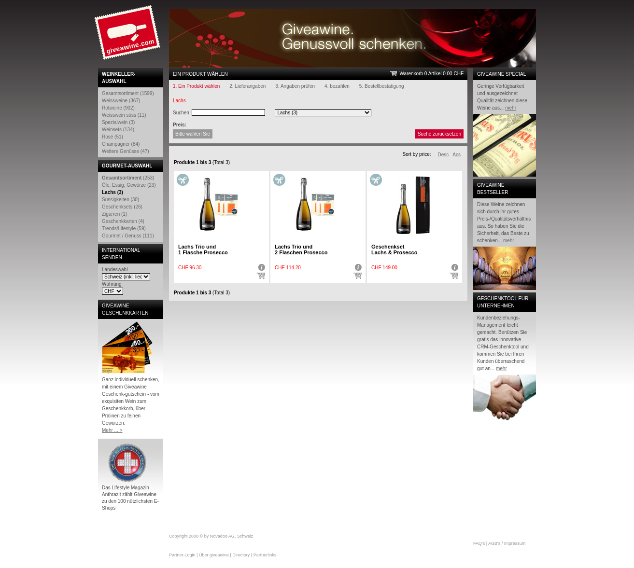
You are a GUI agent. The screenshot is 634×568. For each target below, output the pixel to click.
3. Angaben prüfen (295, 86)
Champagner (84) (121, 144)
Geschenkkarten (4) (123, 221)
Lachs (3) (112, 192)
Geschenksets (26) (122, 206)
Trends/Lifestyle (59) (124, 228)
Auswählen (260, 276)
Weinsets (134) (118, 129)
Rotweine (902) (118, 108)
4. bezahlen (337, 86)
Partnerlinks (265, 555)
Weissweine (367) (121, 100)
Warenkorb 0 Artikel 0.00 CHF (432, 73)
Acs (456, 154)
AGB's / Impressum (506, 543)
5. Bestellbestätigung (381, 86)
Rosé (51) (112, 136)
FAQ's (479, 543)
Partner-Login (182, 555)
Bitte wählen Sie (192, 134)
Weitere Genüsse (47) (125, 151)
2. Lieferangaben (247, 86)
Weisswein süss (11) (124, 115)
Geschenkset (394, 249)
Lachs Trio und (203, 249)
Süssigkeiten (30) (120, 199)
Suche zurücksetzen (439, 134)
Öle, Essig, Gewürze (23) (129, 185)
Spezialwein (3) (118, 122)
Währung (112, 284)
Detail (260, 267)
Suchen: (182, 112)
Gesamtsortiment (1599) (128, 93)
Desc (443, 154)
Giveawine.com (128, 36)
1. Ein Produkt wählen (196, 86)
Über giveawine (214, 555)
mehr (510, 108)
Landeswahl (114, 269)
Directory (241, 555)
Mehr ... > (112, 430)
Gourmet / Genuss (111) (128, 235)
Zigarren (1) (114, 214)
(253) (128, 177)
